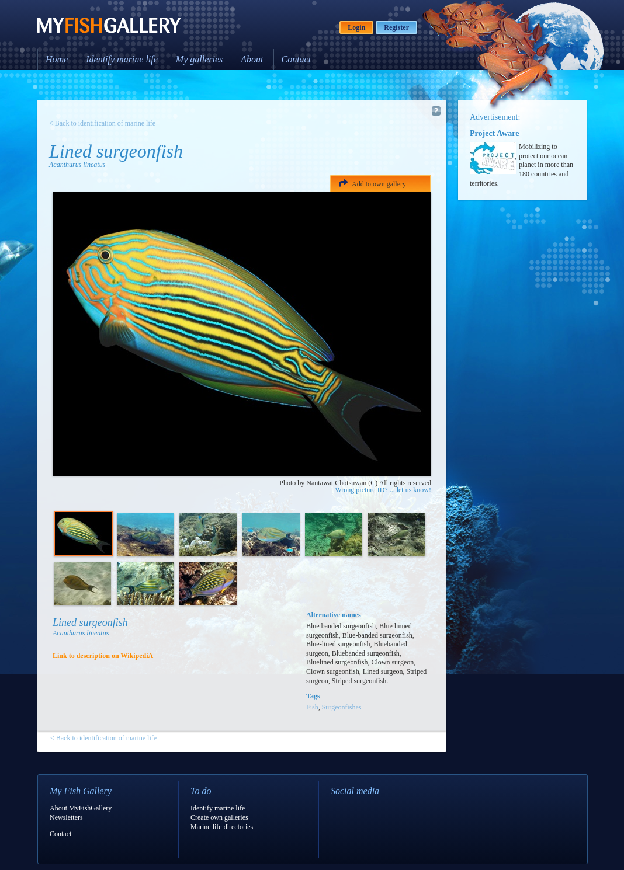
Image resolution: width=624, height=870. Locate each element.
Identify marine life (122, 59)
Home (57, 59)
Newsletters (66, 817)
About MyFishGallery (81, 808)
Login (356, 27)
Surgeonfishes (342, 707)
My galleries (199, 59)
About (252, 59)
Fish (312, 707)
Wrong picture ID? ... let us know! (383, 490)
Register (396, 27)
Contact (296, 59)
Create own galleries (219, 817)
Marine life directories (221, 827)
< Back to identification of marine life (102, 123)
